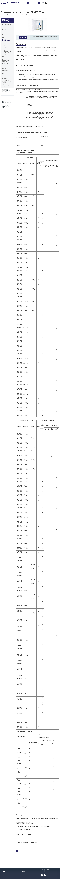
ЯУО (3, 57)
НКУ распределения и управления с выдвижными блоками (7, 85)
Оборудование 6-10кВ (6, 94)
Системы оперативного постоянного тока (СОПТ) (7, 97)
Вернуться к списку (21, 851)
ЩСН (3, 37)
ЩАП (3, 31)
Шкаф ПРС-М (4, 78)
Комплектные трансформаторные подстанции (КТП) (6, 90)
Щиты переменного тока (7, 24)
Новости (23, 869)
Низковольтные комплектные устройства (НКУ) (5, 20)
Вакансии (3, 871)
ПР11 (4, 45)
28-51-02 (45, 3)
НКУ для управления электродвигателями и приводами (6, 81)
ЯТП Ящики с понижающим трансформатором (6, 65)
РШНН (3, 76)
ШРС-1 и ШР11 (5, 63)
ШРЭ (3, 34)
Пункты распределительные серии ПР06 (7, 43)
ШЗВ (3, 73)
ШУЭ (3, 32)
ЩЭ (3, 56)
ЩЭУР (3, 71)
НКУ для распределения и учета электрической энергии (7, 27)
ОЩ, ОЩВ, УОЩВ (5, 29)
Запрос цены (23, 37)
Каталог (3, 869)
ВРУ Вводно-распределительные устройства (6, 60)
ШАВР (3, 36)
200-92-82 (45, 2)
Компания (23, 871)
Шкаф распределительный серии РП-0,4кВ (7, 51)
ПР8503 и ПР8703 (6, 47)
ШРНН (3, 75)
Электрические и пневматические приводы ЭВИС (5, 106)
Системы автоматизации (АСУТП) (7, 102)
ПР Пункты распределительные (6, 40)
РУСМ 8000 (4, 68)
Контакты (3, 873)
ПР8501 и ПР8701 (6, 54)
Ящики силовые (5, 70)
